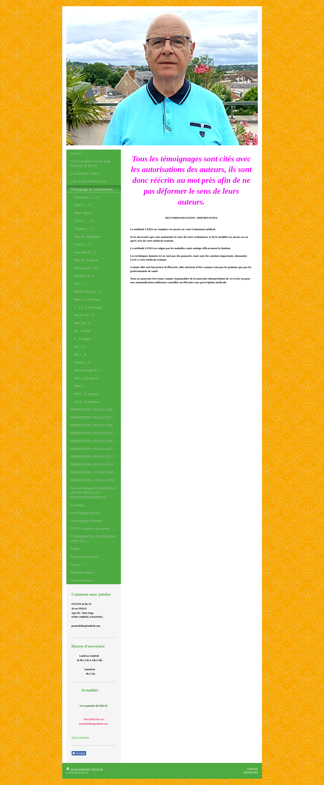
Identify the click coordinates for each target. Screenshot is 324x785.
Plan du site (97, 769)
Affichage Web (250, 772)
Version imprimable (78, 769)
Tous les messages (80, 737)
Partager (78, 753)
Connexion (252, 768)
